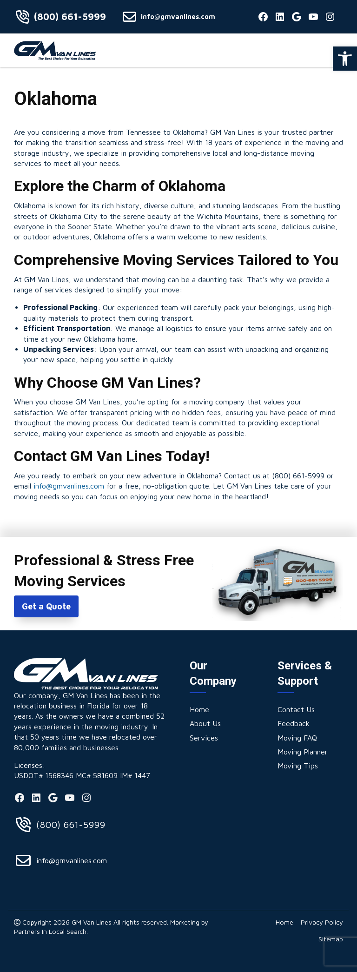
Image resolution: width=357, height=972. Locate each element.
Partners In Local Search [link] (50, 931)
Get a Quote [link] (46, 606)
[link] (345, 58)
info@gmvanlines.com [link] (178, 16)
